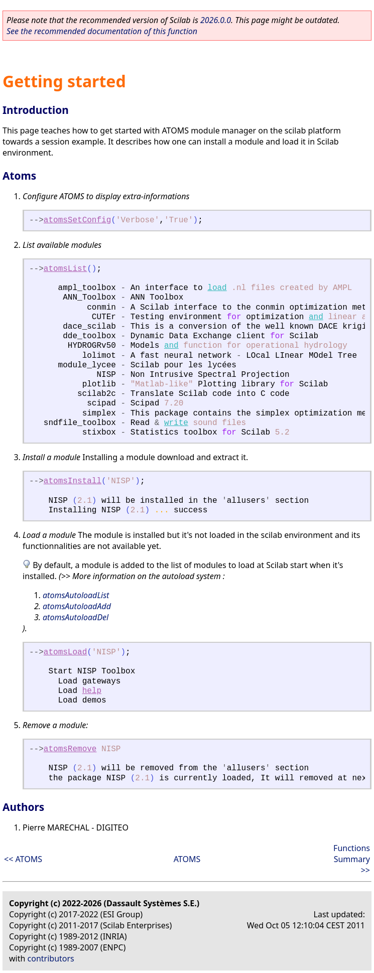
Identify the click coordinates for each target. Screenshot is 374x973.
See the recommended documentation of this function (102, 31)
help (91, 691)
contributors (51, 958)
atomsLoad (65, 652)
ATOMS (187, 859)
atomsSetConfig (77, 220)
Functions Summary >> (351, 859)
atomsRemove (70, 749)
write (176, 423)
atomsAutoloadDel (75, 617)
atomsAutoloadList (76, 595)
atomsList (65, 268)
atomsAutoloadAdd (77, 606)
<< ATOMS (23, 859)
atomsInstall (72, 481)
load (216, 288)
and (316, 317)
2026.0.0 (215, 20)
